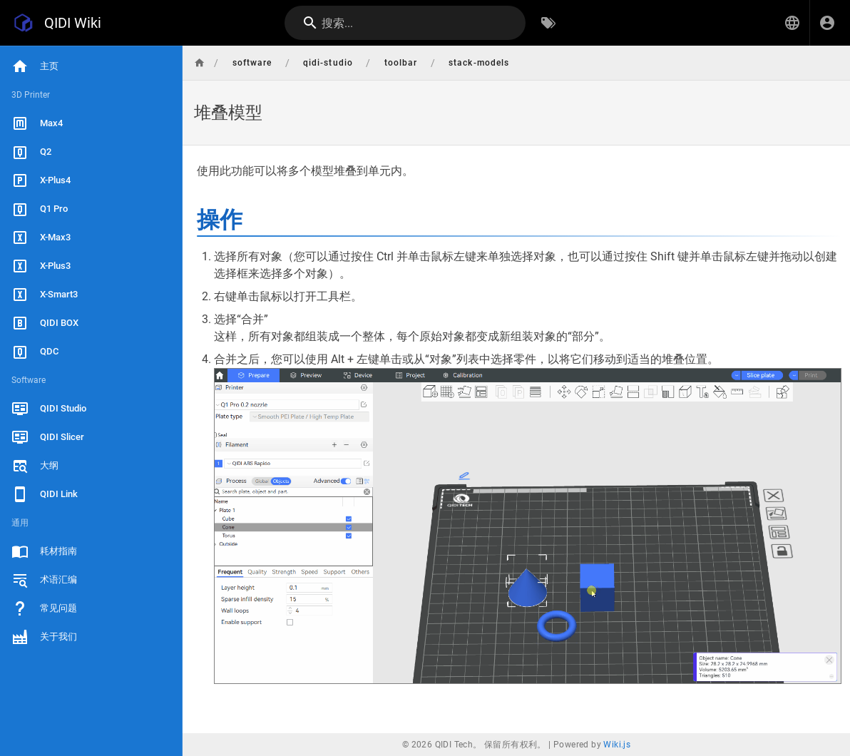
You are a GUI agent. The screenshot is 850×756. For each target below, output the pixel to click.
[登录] (827, 23)
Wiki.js (616, 745)
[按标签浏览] (548, 23)
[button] (792, 23)
